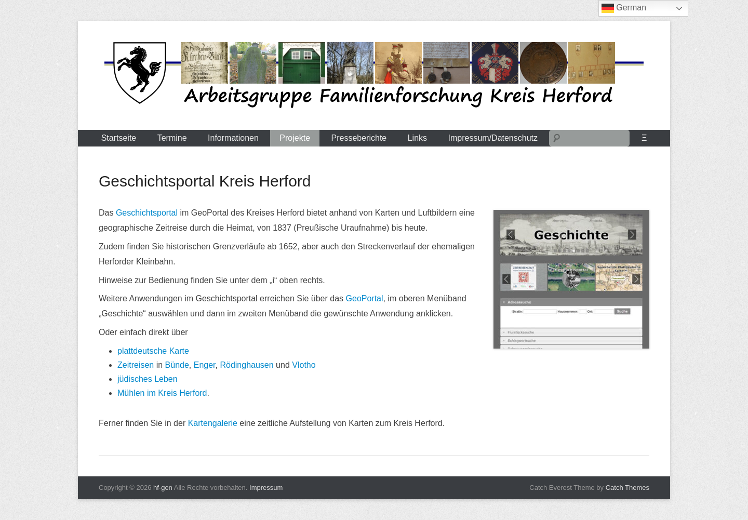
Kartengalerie (212, 423)
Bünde (177, 365)
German (624, 8)
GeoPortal (364, 298)
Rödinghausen (246, 365)
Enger (205, 365)
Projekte (294, 138)
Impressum (266, 487)
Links (417, 138)
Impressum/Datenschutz (493, 138)
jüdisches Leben (147, 379)
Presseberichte (359, 138)
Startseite (119, 138)
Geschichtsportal (147, 212)
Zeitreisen (135, 365)
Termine (172, 138)
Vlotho (303, 365)
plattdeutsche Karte (153, 350)
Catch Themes (627, 487)
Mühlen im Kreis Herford (162, 393)
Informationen (233, 138)
